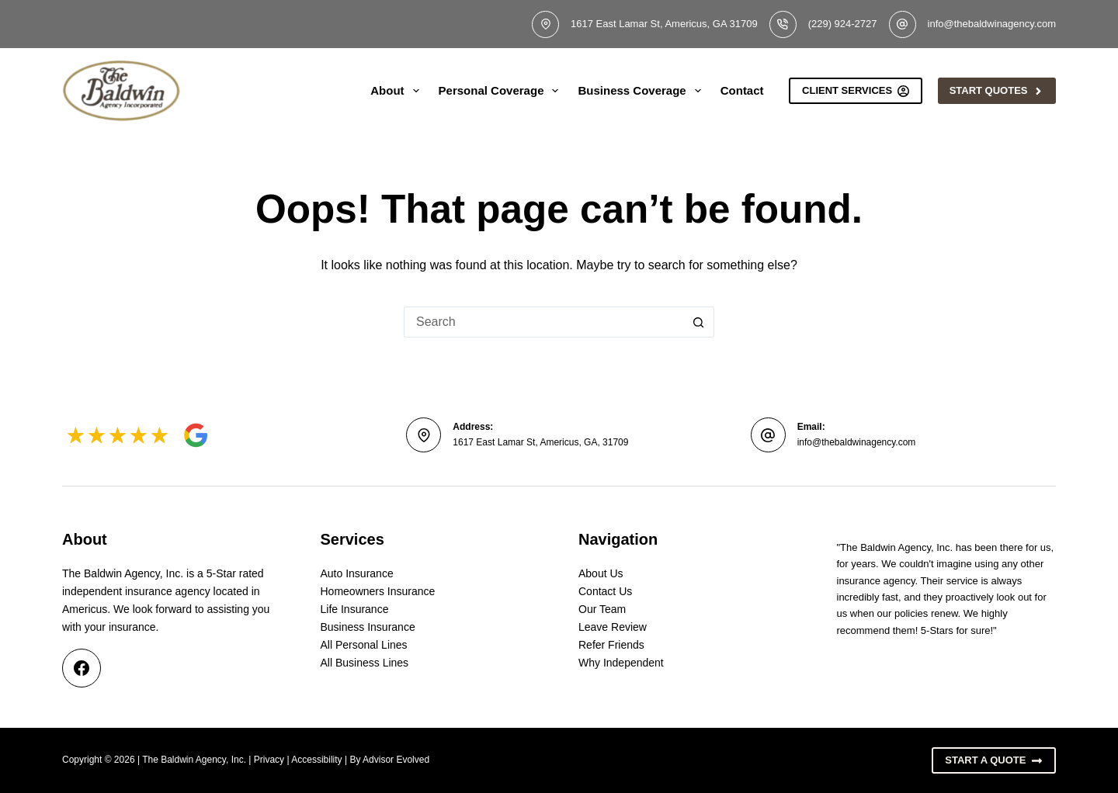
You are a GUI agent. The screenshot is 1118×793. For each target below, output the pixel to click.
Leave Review (612, 627)
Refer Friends (611, 645)
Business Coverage (642, 90)
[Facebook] (81, 668)
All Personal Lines (364, 645)
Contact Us (605, 591)
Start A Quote (994, 760)
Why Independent (621, 662)
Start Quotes (997, 91)
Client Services (855, 91)
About (397, 90)
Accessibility (316, 759)
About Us (600, 573)
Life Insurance (355, 609)
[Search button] (698, 322)
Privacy (269, 759)
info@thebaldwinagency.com (992, 23)
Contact (742, 90)
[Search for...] (543, 322)
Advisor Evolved (396, 759)
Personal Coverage (502, 90)
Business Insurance (368, 627)
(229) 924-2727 (842, 23)
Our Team (602, 609)
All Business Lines (365, 662)
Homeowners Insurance (378, 591)
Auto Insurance (357, 573)
